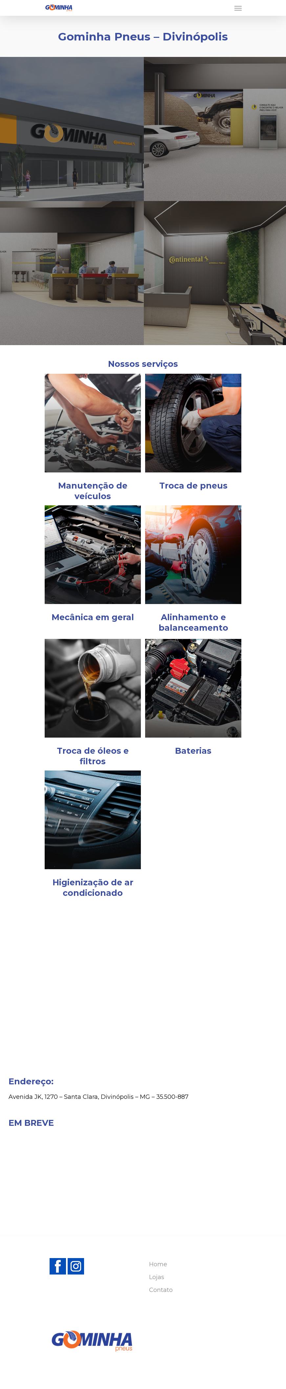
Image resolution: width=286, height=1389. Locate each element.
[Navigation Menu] (238, 8)
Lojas (156, 1277)
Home (158, 1264)
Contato (161, 1290)
